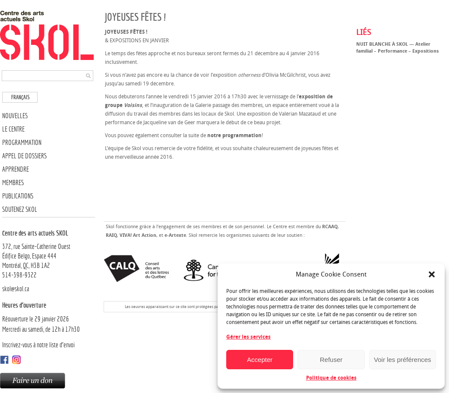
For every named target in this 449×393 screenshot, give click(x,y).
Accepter (259, 359)
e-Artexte (175, 235)
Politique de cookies (331, 378)
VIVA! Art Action (138, 235)
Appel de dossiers (24, 156)
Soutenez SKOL (19, 209)
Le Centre (13, 129)
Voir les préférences (402, 359)
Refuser (331, 359)
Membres (13, 183)
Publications (17, 196)
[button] (431, 274)
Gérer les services (248, 337)
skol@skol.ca (15, 289)
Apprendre (15, 169)
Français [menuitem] (20, 97)
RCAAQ (330, 227)
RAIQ (111, 235)
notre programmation (234, 135)
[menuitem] (20, 97)
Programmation (21, 142)
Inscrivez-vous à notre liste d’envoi (38, 345)
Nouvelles (15, 116)
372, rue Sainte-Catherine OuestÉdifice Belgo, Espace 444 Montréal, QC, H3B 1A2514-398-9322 (48, 253)
